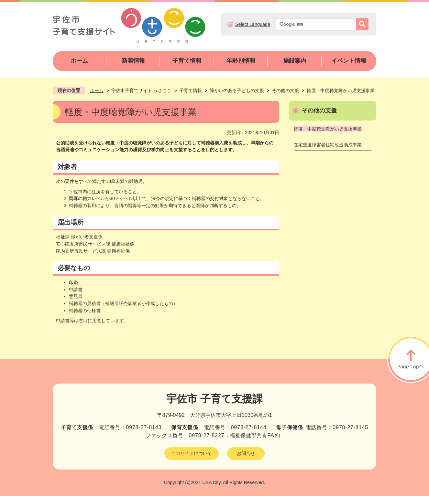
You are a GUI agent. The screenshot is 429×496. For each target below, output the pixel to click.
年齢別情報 (241, 61)
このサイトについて (191, 453)
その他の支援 (285, 90)
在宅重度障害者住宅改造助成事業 (328, 144)
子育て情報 (187, 61)
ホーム (79, 61)
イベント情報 (348, 61)
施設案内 (294, 61)
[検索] (318, 24)
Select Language (252, 24)
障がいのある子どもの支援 (237, 90)
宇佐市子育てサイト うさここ (141, 90)
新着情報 (133, 61)
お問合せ (246, 453)
